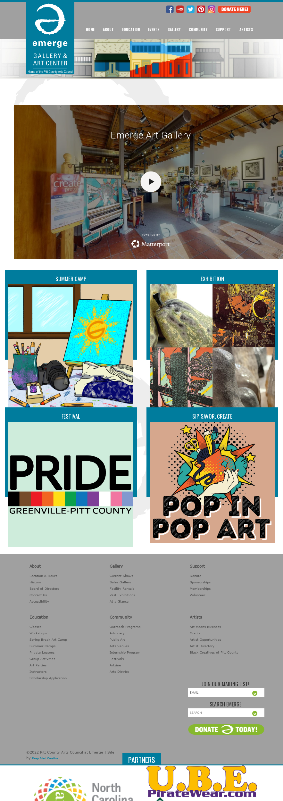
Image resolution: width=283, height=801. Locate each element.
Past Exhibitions (122, 595)
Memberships (200, 588)
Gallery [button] (174, 29)
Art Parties (37, 665)
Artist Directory (202, 646)
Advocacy (117, 633)
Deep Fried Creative (45, 758)
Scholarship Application (48, 678)
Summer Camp (70, 279)
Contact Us (38, 595)
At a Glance (119, 601)
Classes (35, 627)
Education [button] (131, 29)
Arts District (119, 671)
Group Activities (42, 659)
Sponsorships (200, 582)
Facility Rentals (122, 588)
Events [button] (153, 29)
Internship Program (125, 652)
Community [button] (198, 29)
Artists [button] (246, 29)
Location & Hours (43, 576)
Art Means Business (205, 627)
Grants (195, 633)
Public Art (117, 639)
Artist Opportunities (205, 639)
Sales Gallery (120, 582)
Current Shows (121, 576)
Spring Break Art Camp (48, 639)
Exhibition (212, 279)
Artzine (115, 665)
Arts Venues (119, 646)
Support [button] (223, 29)
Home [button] (90, 29)
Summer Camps (42, 646)
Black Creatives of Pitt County (214, 652)
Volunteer (197, 595)
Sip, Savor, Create (212, 416)
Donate (195, 576)
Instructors (37, 671)
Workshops (38, 633)
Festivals (117, 659)
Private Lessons (41, 652)
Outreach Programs (125, 627)
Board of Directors (44, 588)
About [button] (108, 29)
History (35, 582)
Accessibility (39, 601)
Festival (71, 416)
